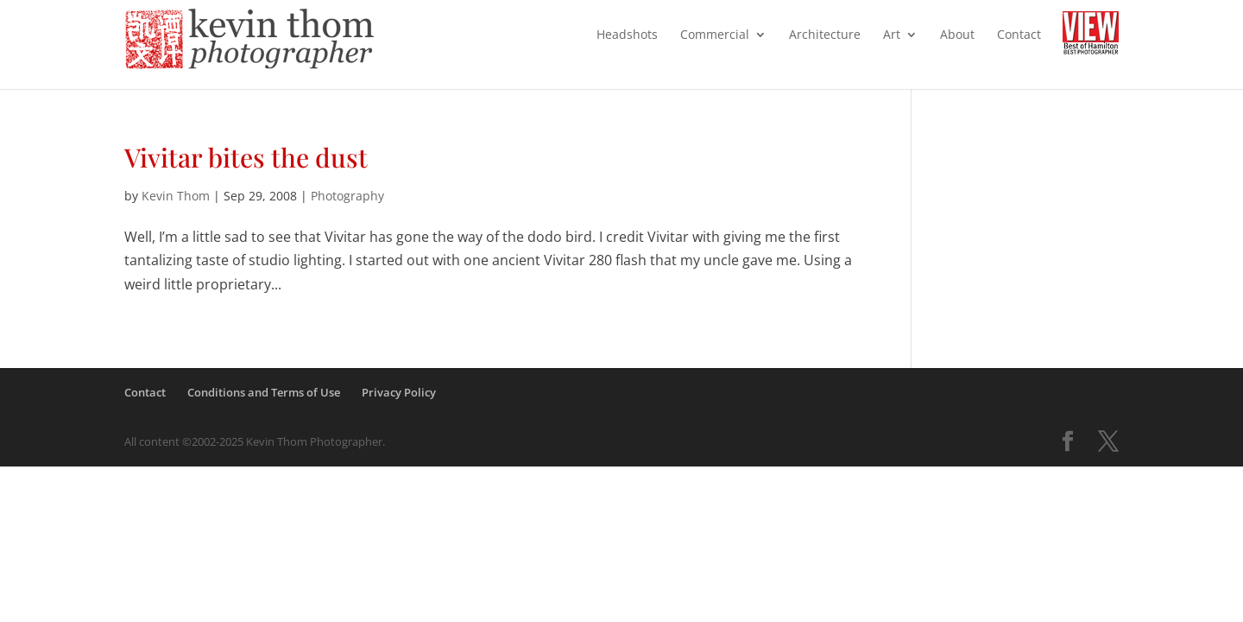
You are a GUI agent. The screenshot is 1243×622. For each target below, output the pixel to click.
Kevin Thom (176, 195)
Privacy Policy (399, 392)
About (957, 35)
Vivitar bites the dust (246, 157)
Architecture (825, 35)
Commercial (714, 35)
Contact (1019, 35)
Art (891, 35)
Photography (347, 195)
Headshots (627, 35)
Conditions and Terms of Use (263, 392)
